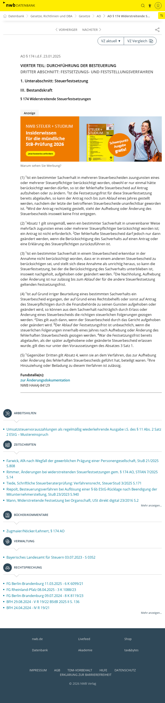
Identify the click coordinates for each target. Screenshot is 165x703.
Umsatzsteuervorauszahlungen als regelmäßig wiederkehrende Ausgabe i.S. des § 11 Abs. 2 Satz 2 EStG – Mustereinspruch (83, 432)
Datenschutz (125, 670)
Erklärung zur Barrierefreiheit (86, 675)
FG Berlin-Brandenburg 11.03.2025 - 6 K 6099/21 (44, 583)
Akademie (85, 650)
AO (99, 16)
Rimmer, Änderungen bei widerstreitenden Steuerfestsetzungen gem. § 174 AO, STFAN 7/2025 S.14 (82, 475)
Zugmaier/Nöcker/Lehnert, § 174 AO (35, 531)
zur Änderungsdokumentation (45, 380)
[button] (142, 5)
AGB (57, 670)
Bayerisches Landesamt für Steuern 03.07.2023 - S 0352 (50, 557)
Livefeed (84, 639)
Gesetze (84, 16)
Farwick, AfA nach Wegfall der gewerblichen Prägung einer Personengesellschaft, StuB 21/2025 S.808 (82, 463)
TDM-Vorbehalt (79, 670)
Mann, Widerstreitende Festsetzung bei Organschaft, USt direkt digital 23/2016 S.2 (72, 500)
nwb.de (37, 639)
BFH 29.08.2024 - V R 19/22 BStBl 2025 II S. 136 (42, 601)
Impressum (38, 670)
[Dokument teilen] (157, 29)
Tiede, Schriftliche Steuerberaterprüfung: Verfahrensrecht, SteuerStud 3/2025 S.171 (74, 483)
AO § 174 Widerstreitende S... (128, 16)
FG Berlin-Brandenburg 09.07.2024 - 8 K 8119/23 (44, 595)
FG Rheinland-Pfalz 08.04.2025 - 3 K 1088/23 (41, 589)
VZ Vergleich (140, 41)
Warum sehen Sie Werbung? (40, 166)
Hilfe (103, 670)
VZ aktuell (110, 41)
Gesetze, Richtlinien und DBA (51, 16)
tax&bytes (131, 650)
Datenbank (40, 650)
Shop (128, 639)
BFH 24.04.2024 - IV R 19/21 (28, 607)
